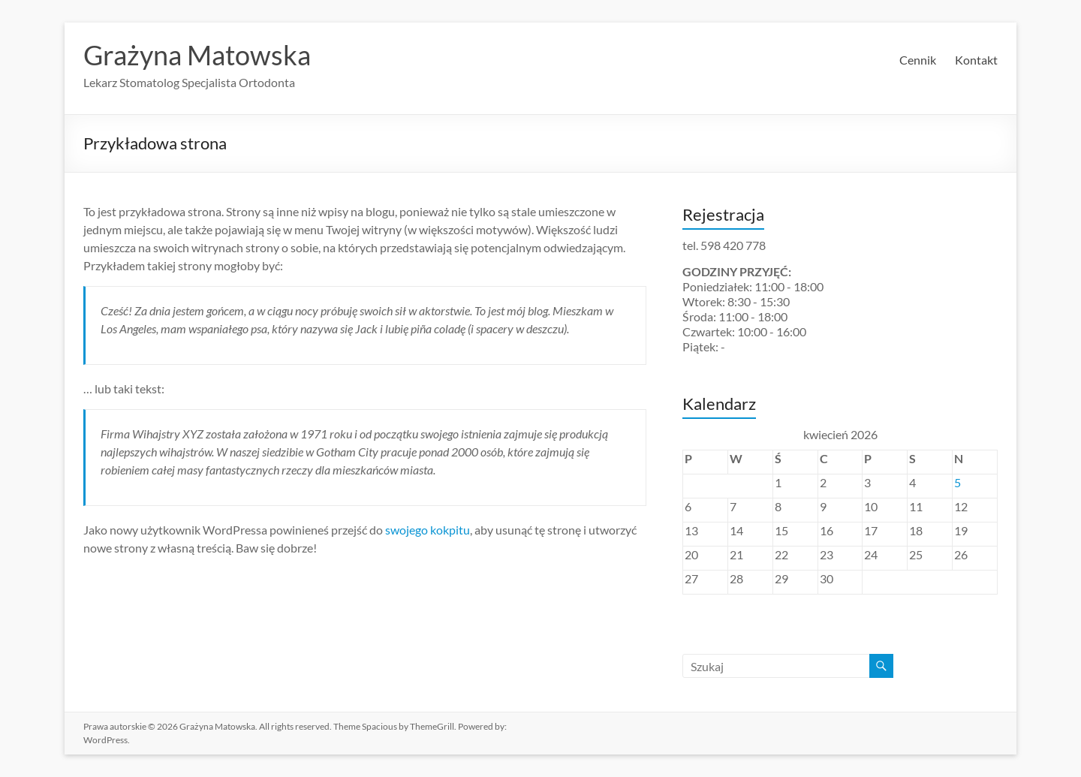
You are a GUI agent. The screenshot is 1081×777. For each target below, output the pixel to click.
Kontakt (976, 60)
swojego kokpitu (427, 530)
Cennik (917, 60)
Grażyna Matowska (197, 54)
